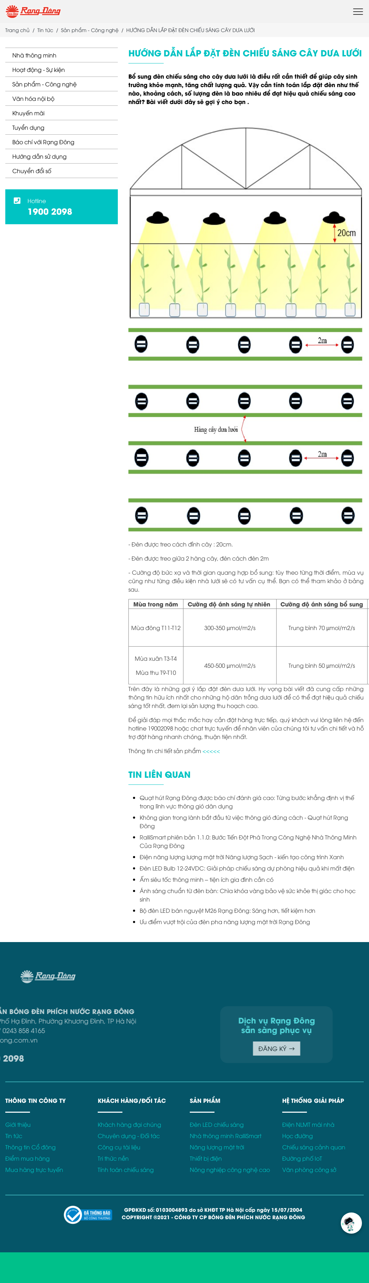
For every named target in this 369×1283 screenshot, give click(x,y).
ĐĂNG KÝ (203, 1048)
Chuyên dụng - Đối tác (129, 1136)
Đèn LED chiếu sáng (217, 1124)
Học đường (297, 1136)
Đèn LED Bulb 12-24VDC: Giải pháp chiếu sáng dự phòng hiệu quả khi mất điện (247, 868)
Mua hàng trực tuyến (34, 1169)
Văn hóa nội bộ (33, 98)
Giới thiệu (18, 1124)
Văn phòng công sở (309, 1169)
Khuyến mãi (28, 113)
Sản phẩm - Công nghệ (44, 84)
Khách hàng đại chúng (129, 1124)
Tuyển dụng (28, 127)
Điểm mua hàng (27, 1158)
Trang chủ (17, 29)
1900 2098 (50, 211)
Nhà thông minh (34, 55)
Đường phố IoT (302, 1158)
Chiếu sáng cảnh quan (313, 1147)
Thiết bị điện (206, 1158)
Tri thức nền (113, 1158)
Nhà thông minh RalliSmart (225, 1136)
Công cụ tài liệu (119, 1147)
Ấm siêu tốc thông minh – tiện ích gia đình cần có (206, 879)
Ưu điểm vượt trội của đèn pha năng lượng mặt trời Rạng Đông (225, 921)
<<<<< (211, 750)
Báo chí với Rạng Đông (43, 142)
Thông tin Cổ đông (30, 1147)
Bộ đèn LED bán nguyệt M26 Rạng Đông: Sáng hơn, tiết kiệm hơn (227, 910)
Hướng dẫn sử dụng (39, 156)
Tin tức (45, 29)
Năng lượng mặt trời (217, 1147)
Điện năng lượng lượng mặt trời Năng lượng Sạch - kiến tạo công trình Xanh (242, 857)
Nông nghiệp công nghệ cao (230, 1169)
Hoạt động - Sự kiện (38, 69)
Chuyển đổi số (31, 171)
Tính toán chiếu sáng (126, 1169)
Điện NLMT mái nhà (308, 1124)
